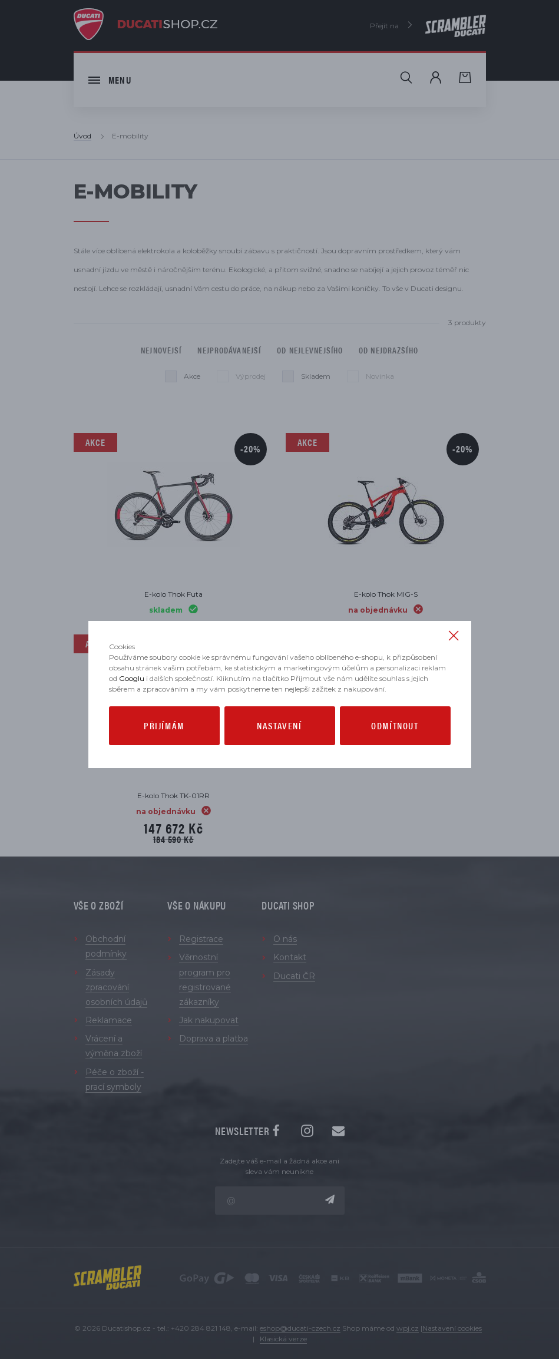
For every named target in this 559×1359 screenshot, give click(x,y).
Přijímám (164, 725)
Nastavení (279, 725)
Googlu (131, 678)
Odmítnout (394, 725)
